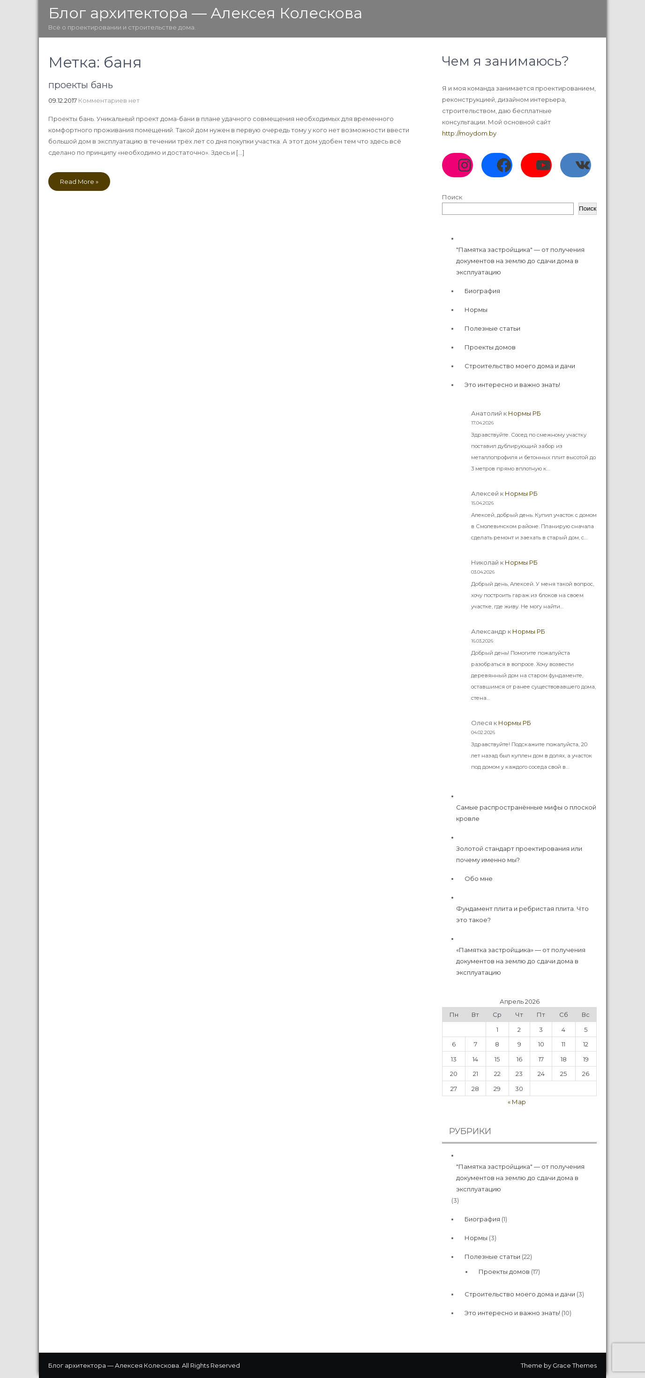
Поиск (452, 197)
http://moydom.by (469, 133)
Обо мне (479, 878)
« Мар (517, 1101)
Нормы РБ (524, 413)
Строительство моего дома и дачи (520, 366)
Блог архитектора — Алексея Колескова (205, 13)
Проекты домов (490, 347)
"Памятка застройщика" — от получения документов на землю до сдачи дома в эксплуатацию (520, 261)
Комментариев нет (109, 100)
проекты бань (80, 85)
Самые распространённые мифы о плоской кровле (526, 812)
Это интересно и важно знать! (512, 384)
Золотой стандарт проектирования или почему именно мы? (519, 854)
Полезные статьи (492, 328)
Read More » (79, 181)
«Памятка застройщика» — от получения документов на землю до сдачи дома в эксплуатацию (520, 961)
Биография (482, 291)
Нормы (476, 309)
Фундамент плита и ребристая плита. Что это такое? (522, 914)
